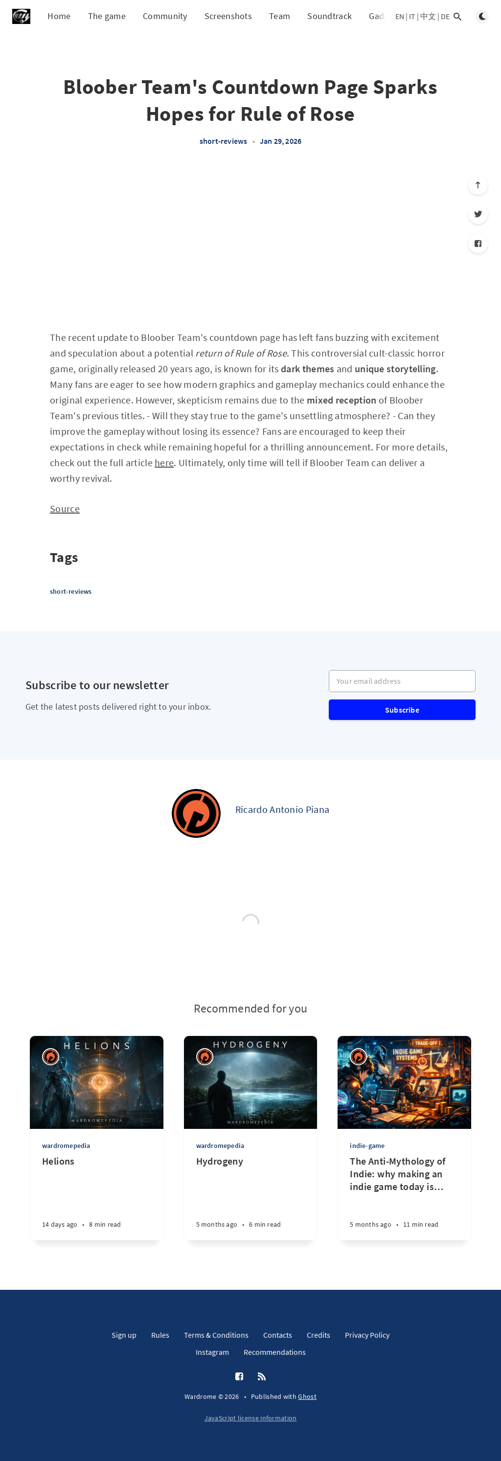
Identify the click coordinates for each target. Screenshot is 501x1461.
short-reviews (224, 140)
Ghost (307, 1396)
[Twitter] (478, 214)
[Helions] (96, 1197)
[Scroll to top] (478, 185)
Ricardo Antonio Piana (282, 809)
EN (399, 16)
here (164, 462)
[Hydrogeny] (251, 1197)
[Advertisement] (250, 243)
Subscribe (402, 710)
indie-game (367, 1145)
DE (445, 16)
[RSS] (262, 1376)
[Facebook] (478, 243)
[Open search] (457, 16)
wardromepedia (66, 1145)
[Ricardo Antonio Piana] (196, 813)
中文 (428, 16)
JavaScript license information (251, 1418)
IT (412, 16)
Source (65, 508)
